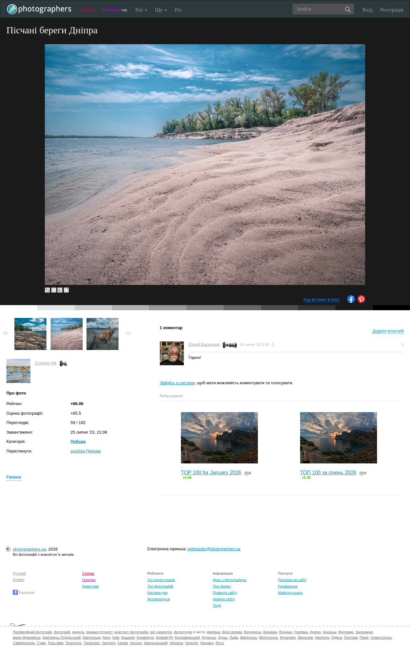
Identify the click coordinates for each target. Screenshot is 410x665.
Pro (178, 9)
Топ (141, 9)
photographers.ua (29, 549)
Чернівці (207, 643)
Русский (19, 573)
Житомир (345, 632)
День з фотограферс (230, 580)
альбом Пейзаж (85, 451)
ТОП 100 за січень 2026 (328, 472)
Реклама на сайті (292, 580)
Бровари (270, 632)
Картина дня (157, 592)
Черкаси (176, 643)
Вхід (368, 9)
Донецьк (329, 632)
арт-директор (161, 632)
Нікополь (322, 637)
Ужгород (108, 643)
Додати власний (388, 330)
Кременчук (145, 637)
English (18, 580)
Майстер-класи (290, 592)
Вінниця (285, 632)
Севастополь (381, 637)
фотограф (62, 632)
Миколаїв (305, 637)
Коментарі (90, 586)
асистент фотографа (131, 632)
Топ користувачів (161, 580)
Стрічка (86, 9)
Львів (233, 637)
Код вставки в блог (321, 299)
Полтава (350, 637)
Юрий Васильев (204, 344)
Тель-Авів (55, 643)
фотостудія (183, 632)
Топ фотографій (160, 586)
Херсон (136, 643)
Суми (41, 643)
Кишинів (128, 637)
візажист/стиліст (99, 632)
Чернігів (191, 643)
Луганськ (208, 637)
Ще (161, 9)
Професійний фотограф (32, 632)
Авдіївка (213, 632)
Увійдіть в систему (177, 382)
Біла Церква (232, 632)
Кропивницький (187, 637)
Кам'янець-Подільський (62, 637)
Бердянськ (252, 632)
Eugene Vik (45, 363)
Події (217, 605)
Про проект (222, 586)
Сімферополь (24, 643)
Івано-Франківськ (26, 637)
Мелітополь (268, 637)
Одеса (337, 637)
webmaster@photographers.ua (214, 549)
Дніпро (315, 632)
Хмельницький (156, 643)
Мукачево (288, 637)
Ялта (220, 643)
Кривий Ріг (164, 637)
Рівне (364, 637)
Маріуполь (248, 637)
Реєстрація (391, 9)
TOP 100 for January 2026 (211, 472)
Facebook (23, 592)
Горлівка (301, 632)
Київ (115, 637)
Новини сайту (224, 599)
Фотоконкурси (158, 599)
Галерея (114, 9)
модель (78, 632)
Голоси (13, 477)
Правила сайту (225, 592)
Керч (107, 637)
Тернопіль (73, 643)
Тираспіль (92, 643)
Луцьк (222, 637)
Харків (122, 643)
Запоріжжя (364, 632)
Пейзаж (78, 441)
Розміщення (288, 586)
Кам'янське (92, 637)
